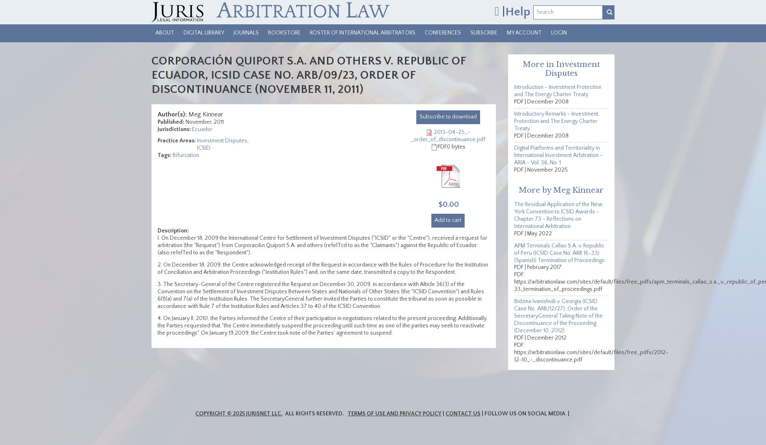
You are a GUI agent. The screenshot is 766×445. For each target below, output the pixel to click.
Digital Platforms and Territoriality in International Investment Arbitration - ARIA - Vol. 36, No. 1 (558, 155)
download (448, 117)
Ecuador (202, 129)
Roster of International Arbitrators (362, 33)
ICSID (203, 148)
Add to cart (448, 220)
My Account (524, 33)
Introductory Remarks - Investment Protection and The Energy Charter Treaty (556, 121)
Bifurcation (186, 155)
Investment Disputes (222, 141)
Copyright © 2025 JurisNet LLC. (239, 414)
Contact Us (463, 414)
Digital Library (204, 33)
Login (559, 33)
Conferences (443, 33)
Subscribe (484, 33)
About (165, 33)
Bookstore (284, 33)
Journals (246, 33)
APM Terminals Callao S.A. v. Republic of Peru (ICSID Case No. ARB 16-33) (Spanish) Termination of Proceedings (559, 253)
